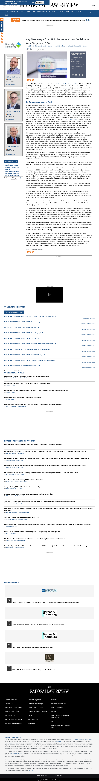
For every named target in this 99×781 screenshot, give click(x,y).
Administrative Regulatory (77, 64)
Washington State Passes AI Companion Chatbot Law (22, 397)
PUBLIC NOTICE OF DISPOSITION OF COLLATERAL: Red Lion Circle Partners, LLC (31, 316)
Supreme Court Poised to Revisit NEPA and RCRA (21, 517)
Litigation (53, 711)
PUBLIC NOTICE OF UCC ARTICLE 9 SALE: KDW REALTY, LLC (24, 355)
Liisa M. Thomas (10, 399)
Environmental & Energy (35, 703)
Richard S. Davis (22, 519)
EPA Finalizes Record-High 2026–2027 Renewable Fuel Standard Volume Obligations (33, 404)
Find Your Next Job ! (11, 161)
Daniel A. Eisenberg (11, 526)
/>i (82, 75)
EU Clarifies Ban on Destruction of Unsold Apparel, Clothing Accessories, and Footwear (34, 539)
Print (73, 75)
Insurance (54, 700)
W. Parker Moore (10, 453)
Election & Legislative (34, 700)
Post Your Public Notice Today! (14, 312)
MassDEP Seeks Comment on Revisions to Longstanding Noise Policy (28, 494)
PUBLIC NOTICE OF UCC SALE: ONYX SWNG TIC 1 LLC (22, 366)
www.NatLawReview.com (11, 743)
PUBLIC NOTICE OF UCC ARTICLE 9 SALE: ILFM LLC (21, 338)
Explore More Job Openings (12, 178)
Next (88, 20)
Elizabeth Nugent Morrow (21, 481)
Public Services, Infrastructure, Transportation (60, 716)
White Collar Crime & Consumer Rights (60, 726)
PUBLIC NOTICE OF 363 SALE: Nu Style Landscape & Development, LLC (27, 349)
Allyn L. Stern (20, 474)
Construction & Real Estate (13, 719)
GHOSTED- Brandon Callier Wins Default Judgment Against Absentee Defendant (58, 20)
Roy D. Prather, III (10, 474)
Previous (87, 20)
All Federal (73, 68)
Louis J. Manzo (20, 460)
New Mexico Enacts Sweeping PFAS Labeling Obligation (23, 480)
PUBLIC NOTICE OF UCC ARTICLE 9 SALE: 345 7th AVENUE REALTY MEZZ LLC (30, 344)
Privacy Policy (88, 739)
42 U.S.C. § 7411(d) (70, 119)
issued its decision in (64, 84)
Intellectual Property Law (58, 703)
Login (94, 5)
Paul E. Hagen (10, 488)
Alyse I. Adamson (10, 460)
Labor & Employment (57, 707)
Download (79, 75)
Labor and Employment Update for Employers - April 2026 (32, 647)
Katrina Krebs (9, 547)
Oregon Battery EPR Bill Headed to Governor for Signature (24, 487)
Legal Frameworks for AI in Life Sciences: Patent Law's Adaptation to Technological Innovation (45, 602)
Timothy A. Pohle (21, 406)
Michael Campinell (11, 496)
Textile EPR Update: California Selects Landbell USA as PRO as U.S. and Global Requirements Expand (39, 501)
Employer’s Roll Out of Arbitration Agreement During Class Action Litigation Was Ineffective (36, 390)
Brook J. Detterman (13, 112)
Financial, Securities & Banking (37, 711)
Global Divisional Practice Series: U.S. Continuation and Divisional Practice (38, 625)
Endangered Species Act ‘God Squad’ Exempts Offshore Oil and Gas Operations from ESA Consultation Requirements (45, 451)
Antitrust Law (9, 703)
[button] (49, 294)
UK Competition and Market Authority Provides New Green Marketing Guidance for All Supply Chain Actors (41, 472)
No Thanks (39, 3)
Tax (52, 721)
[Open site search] (91, 12)
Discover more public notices (12, 371)
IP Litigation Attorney (12, 175)
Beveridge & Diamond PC (74, 46)
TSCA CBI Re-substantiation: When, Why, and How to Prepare (34, 670)
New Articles (2, 26)
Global (30, 715)
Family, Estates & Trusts (35, 707)
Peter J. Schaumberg (23, 512)
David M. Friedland (13, 146)
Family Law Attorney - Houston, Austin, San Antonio (12, 167)
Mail (76, 75)
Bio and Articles (10, 84)
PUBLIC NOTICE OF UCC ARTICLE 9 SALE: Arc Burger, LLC (23, 333)
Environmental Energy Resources (76, 58)
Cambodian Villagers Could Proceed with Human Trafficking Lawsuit (27, 383)
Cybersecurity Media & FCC (13, 723)
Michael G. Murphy (19, 547)
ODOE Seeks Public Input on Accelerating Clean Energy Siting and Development (32, 531)
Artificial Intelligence (11, 700)
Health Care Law (33, 719)
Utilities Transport (75, 61)
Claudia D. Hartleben (25, 378)
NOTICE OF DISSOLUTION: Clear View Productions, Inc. (22, 327)
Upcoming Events (11, 582)
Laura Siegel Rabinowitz (12, 378)
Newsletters (42, 11)
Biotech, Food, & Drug (12, 711)
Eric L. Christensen (13, 77)
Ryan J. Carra (9, 481)
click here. (31, 770)
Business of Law (10, 715)
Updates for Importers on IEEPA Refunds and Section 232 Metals (26, 376)
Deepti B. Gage (18, 503)
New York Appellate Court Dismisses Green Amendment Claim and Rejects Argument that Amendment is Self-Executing (45, 546)
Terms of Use (78, 739)
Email (9, 79)
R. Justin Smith (20, 453)
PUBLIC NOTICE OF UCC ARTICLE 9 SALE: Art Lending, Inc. (23, 322)
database (58, 741)
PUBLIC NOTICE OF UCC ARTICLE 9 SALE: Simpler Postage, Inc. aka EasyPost (29, 360)
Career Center (63, 11)
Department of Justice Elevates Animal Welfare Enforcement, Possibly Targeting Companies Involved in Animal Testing (45, 465)
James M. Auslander (11, 512)
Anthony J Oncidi (10, 385)
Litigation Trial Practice (77, 66)
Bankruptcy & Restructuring (13, 707)
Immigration (31, 723)
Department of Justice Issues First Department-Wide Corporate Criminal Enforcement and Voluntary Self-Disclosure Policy (46, 458)
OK (33, 3)
